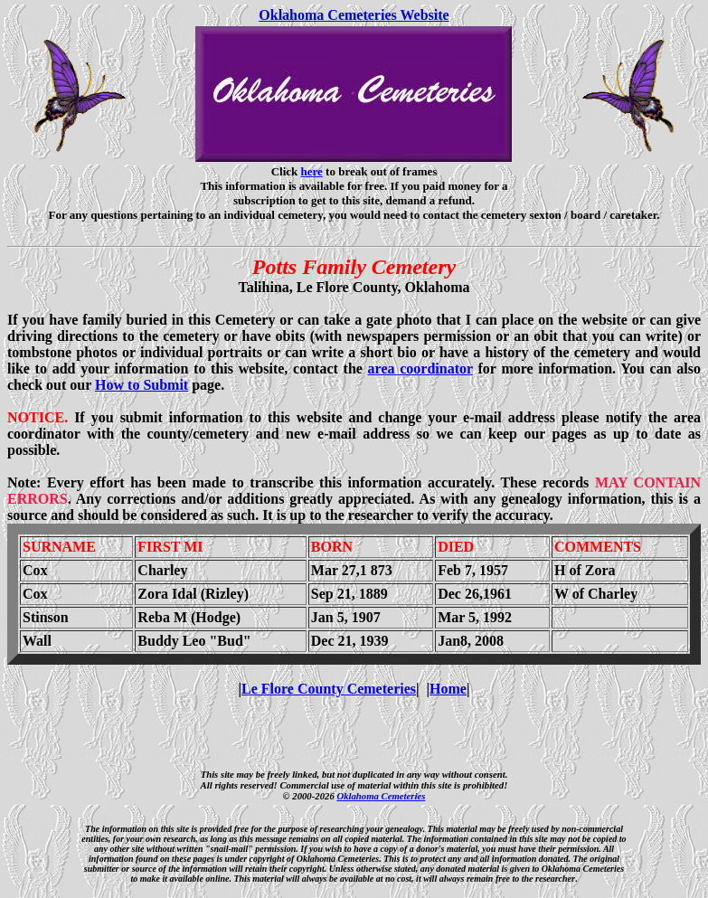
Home (448, 688)
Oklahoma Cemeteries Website (353, 15)
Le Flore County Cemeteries (328, 688)
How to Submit (141, 384)
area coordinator (420, 368)
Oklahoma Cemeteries (380, 795)
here (312, 171)
